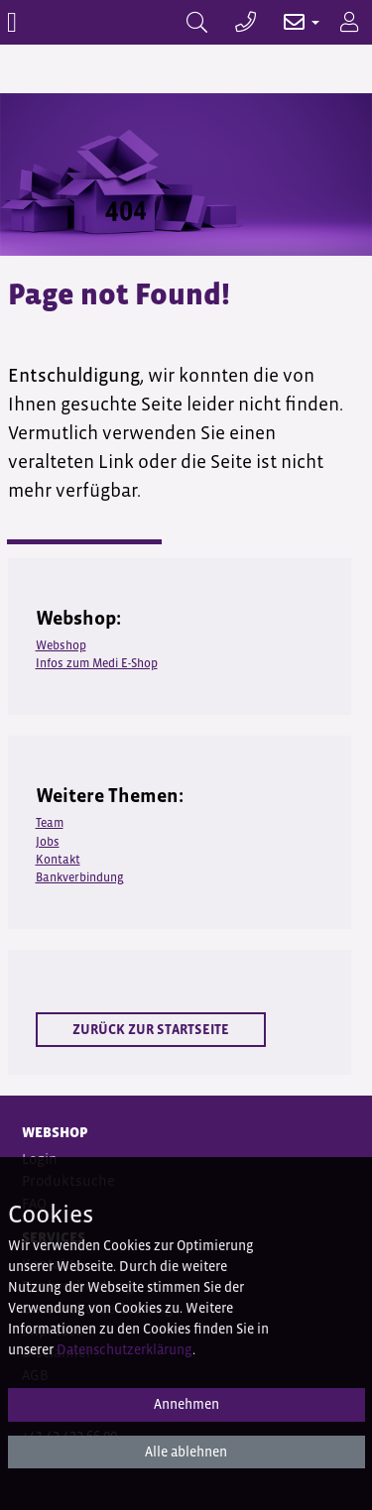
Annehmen (186, 1404)
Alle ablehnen (186, 1451)
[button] (291, 22)
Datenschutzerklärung (124, 1349)
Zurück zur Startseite (150, 1029)
